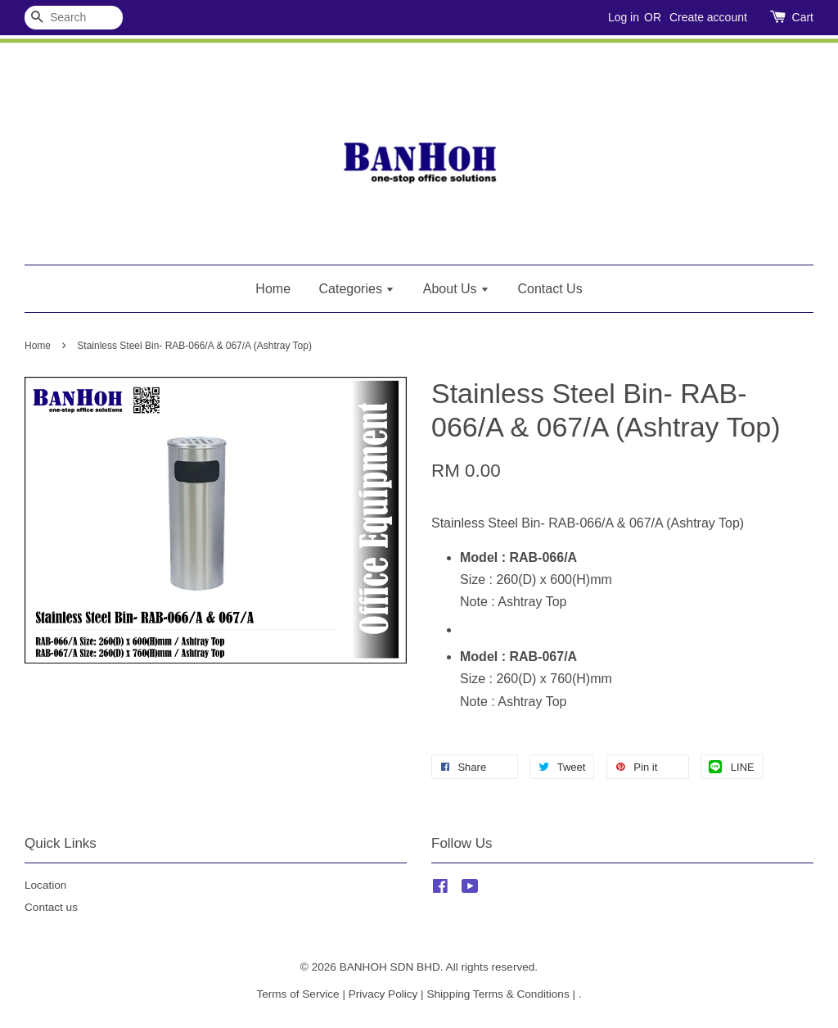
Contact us (51, 907)
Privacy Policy (383, 994)
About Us (456, 289)
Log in (623, 17)
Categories (357, 289)
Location (45, 885)
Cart (802, 17)
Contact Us (550, 289)
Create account (708, 17)
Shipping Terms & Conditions (497, 994)
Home (273, 289)
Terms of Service (297, 994)
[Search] (74, 17)
